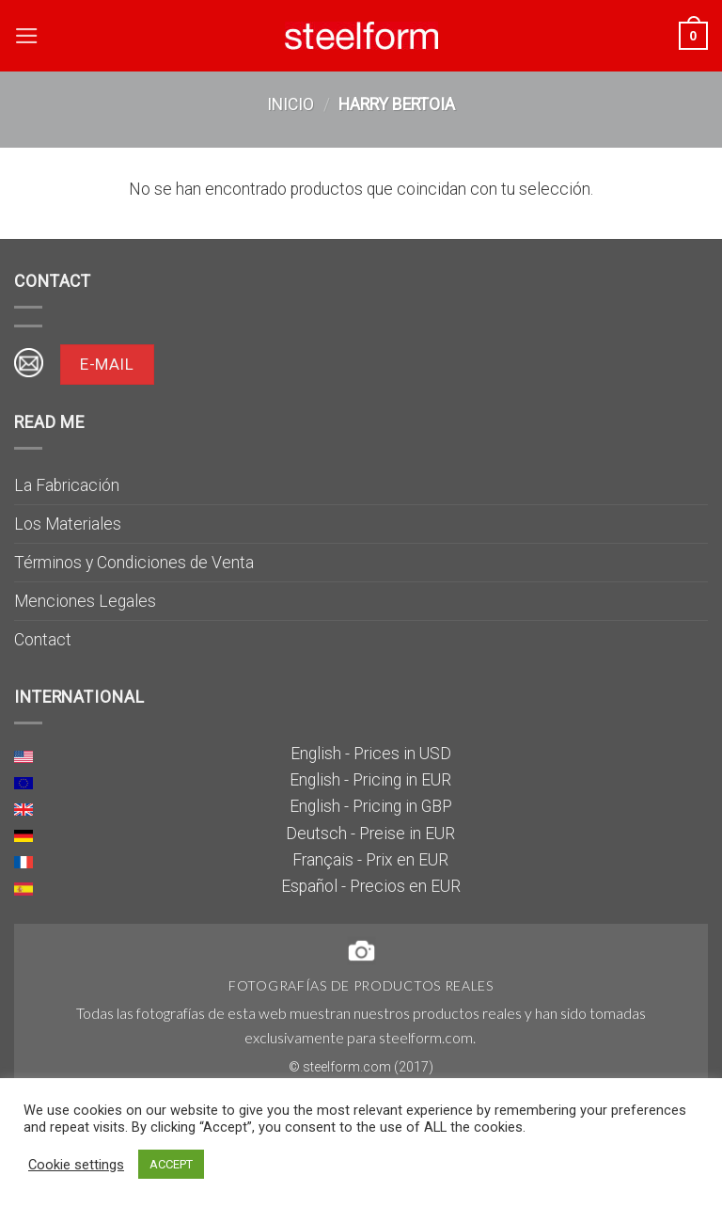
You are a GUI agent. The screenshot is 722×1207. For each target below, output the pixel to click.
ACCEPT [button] (171, 1164)
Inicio (290, 104)
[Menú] (26, 35)
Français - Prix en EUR (370, 859)
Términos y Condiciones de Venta (134, 562)
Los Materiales (67, 524)
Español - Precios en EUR (371, 886)
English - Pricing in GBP (371, 806)
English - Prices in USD (370, 753)
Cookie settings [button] (76, 1164)
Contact (42, 639)
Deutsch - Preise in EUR (370, 833)
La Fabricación (66, 485)
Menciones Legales (85, 601)
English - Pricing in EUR (370, 779)
